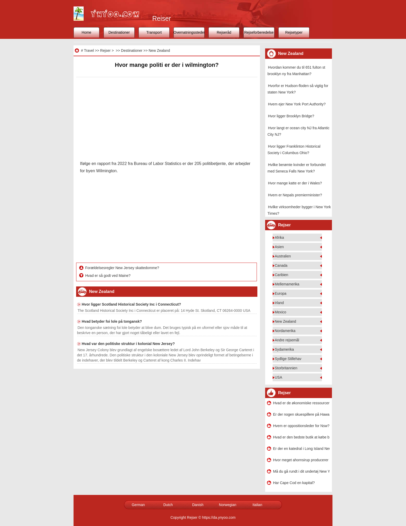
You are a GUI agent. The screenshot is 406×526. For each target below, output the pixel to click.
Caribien (281, 275)
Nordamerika (285, 331)
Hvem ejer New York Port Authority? (297, 104)
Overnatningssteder (189, 32)
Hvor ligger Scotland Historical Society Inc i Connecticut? (131, 304)
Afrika (279, 237)
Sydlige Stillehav (288, 359)
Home (86, 32)
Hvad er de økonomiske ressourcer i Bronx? (301, 403)
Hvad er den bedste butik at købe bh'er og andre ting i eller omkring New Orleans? (301, 437)
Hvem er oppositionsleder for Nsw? (301, 426)
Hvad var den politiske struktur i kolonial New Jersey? (128, 344)
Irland (279, 303)
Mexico (280, 312)
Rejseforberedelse (259, 32)
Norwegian (227, 505)
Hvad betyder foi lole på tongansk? (112, 321)
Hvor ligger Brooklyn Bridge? (291, 116)
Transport (154, 32)
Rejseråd (224, 32)
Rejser (105, 50)
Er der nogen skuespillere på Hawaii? (301, 414)
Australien (283, 256)
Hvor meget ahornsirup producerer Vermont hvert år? (301, 460)
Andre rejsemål (287, 340)
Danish (198, 505)
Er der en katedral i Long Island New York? (301, 448)
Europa (280, 293)
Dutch (168, 505)
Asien (279, 247)
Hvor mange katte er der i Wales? (295, 183)
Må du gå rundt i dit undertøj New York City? (301, 471)
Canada (281, 265)
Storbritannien (286, 368)
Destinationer (119, 32)
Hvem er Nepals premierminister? (295, 195)
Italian (257, 505)
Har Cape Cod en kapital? (294, 483)
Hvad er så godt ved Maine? (108, 275)
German (138, 505)
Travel (89, 50)
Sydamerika (284, 349)
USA (278, 377)
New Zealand (159, 50)
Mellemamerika (287, 284)
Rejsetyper (294, 32)
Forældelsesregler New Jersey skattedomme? (122, 268)
